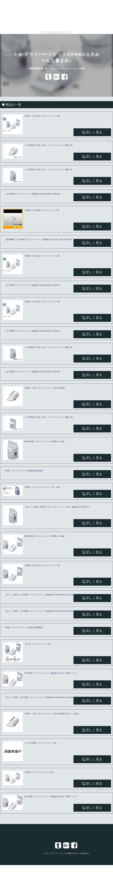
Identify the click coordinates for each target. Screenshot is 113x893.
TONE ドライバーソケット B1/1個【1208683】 (24, 627)
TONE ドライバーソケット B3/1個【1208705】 (24, 471)
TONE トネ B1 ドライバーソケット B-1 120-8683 (45, 388)
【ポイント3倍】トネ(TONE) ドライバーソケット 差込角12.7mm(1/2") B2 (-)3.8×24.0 (39, 595)
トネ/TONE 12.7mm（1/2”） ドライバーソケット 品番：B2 (49, 145)
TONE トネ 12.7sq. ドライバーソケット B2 (42, 116)
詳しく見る (92, 132)
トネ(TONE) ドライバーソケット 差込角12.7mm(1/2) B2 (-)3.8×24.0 (32, 285)
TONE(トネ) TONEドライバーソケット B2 (42, 210)
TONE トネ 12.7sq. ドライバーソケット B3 (42, 256)
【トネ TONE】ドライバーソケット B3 (40, 743)
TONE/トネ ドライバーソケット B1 (39, 772)
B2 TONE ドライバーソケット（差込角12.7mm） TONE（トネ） (51, 796)
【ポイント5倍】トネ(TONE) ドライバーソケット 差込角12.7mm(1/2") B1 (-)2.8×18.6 (39, 697)
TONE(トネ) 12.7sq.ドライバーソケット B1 (42, 565)
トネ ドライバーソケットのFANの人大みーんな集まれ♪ (67, 853)
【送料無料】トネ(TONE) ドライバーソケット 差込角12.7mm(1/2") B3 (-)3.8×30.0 (38, 239)
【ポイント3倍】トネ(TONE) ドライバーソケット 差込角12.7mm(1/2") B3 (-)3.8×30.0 (39, 611)
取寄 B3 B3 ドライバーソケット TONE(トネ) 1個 (44, 536)
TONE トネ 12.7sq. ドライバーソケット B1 (42, 302)
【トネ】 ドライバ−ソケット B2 (38, 644)
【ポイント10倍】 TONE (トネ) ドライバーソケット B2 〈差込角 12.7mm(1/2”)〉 (58, 507)
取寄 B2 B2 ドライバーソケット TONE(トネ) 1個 (44, 441)
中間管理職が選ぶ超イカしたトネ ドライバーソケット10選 (56, 68)
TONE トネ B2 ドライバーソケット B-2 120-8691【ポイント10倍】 (52, 714)
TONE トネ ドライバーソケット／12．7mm (42, 487)
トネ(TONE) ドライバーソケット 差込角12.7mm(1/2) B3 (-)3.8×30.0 (32, 194)
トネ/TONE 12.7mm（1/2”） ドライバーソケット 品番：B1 (49, 169)
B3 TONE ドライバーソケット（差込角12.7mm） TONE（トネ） (51, 673)
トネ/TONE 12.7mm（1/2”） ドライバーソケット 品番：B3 (49, 417)
